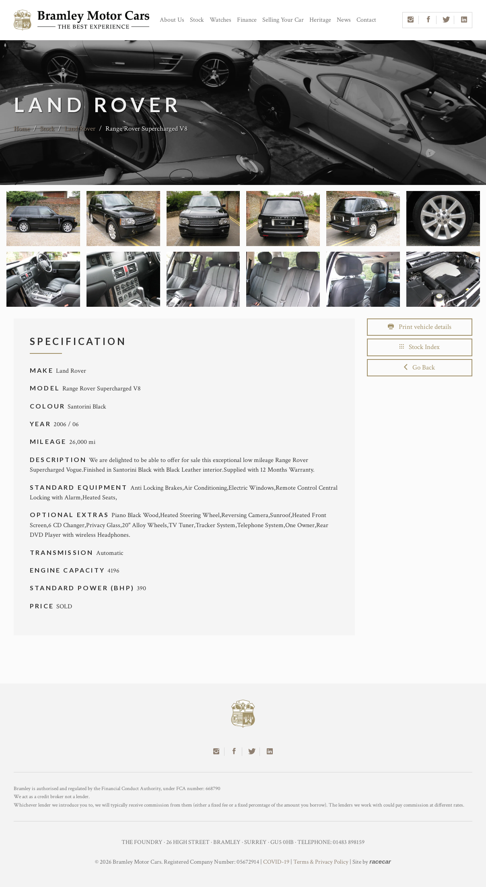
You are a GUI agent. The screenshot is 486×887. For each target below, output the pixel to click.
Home (22, 128)
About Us (172, 20)
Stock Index (420, 347)
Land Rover (79, 128)
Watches (220, 20)
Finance (247, 20)
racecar (380, 861)
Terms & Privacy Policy (320, 862)
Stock (197, 20)
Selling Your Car (283, 20)
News (344, 20)
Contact (366, 20)
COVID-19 (276, 862)
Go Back (419, 367)
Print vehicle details (419, 326)
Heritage (320, 20)
